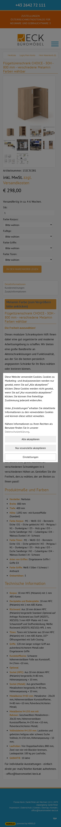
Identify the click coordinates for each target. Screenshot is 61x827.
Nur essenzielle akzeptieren (30, 448)
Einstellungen (30, 457)
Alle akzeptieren (31, 439)
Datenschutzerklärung (17, 431)
